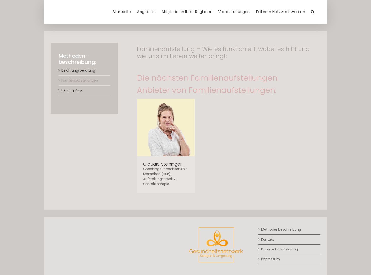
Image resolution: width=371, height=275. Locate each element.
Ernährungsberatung (78, 70)
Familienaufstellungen (79, 80)
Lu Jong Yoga (72, 90)
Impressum (270, 259)
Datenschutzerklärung (279, 249)
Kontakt (267, 239)
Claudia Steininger (162, 164)
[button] (312, 12)
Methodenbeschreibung (281, 229)
